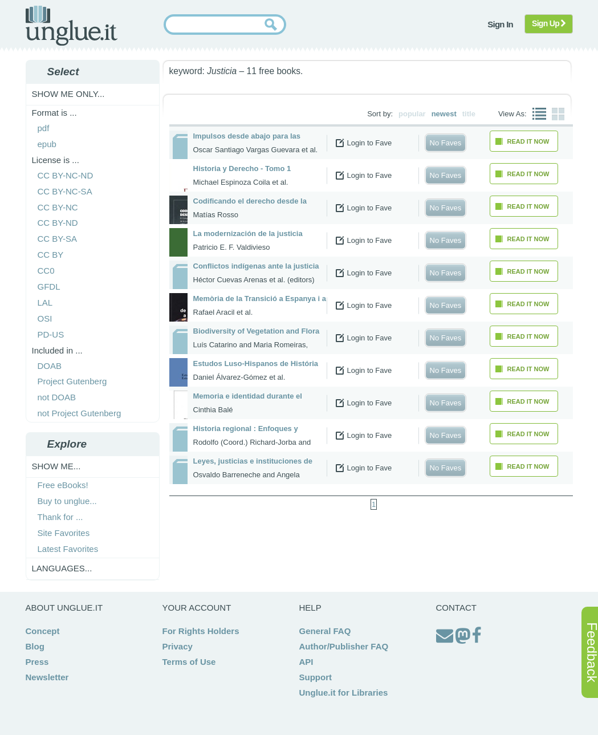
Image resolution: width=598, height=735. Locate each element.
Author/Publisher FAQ (344, 646)
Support (315, 677)
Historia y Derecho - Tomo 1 (242, 168)
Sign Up (549, 23)
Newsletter (47, 677)
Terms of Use (189, 662)
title (468, 113)
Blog (35, 646)
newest (444, 113)
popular (412, 113)
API (306, 662)
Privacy (177, 646)
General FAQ (325, 631)
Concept (43, 631)
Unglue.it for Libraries (343, 692)
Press (37, 662)
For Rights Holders (200, 631)
